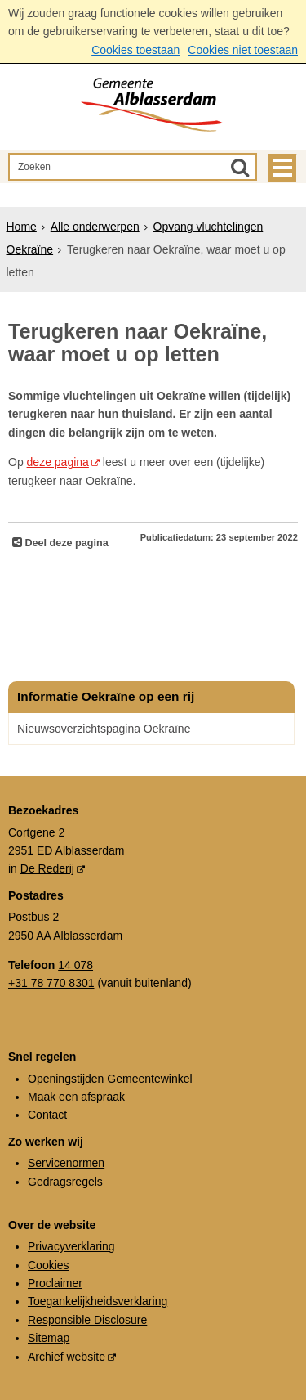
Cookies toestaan (135, 49)
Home (22, 226)
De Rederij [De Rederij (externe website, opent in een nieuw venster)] (47, 868)
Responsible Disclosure (87, 1319)
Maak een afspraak (76, 1096)
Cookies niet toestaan (243, 49)
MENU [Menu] (282, 168)
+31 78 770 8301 (51, 982)
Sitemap (48, 1337)
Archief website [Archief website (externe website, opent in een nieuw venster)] (66, 1356)
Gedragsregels (65, 1181)
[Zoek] (240, 167)
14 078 (75, 964)
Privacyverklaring (71, 1246)
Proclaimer (55, 1283)
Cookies (48, 1265)
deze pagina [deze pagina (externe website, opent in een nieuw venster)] (58, 462)
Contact (47, 1114)
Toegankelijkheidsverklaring (97, 1301)
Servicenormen (66, 1162)
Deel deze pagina (65, 543)
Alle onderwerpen (95, 226)
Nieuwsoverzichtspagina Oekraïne (103, 728)
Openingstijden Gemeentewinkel (110, 1078)
